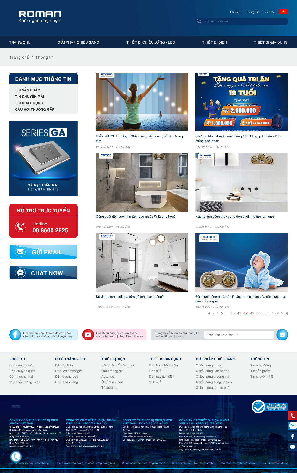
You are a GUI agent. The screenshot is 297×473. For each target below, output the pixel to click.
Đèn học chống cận (163, 365)
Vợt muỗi (155, 381)
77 (270, 313)
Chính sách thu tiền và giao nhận (143, 463)
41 (239, 313)
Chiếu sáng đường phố (212, 387)
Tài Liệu (235, 12)
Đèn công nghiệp (22, 365)
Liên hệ (270, 12)
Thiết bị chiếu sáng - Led (150, 42)
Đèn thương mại (21, 376)
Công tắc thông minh (24, 381)
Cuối (286, 314)
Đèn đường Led (66, 376)
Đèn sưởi (155, 370)
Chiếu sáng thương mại (213, 376)
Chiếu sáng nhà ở (209, 365)
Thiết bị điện (214, 42)
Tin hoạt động (29, 102)
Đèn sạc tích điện (161, 376)
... (227, 313)
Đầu (209, 314)
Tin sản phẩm (28, 89)
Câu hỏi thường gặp (35, 109)
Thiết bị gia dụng (271, 42)
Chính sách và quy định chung (29, 463)
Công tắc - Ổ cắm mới (117, 365)
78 (277, 313)
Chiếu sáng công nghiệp (214, 381)
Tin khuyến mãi (29, 96)
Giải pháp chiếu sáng (78, 42)
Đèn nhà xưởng (66, 381)
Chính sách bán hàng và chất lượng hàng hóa (85, 463)
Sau (282, 314)
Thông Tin (252, 12)
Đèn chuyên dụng (22, 370)
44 (259, 313)
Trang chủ (19, 42)
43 (252, 313)
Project (17, 358)
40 (233, 313)
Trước (213, 314)
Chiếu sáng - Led (71, 358)
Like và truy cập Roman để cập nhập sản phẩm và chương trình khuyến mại (48, 334)
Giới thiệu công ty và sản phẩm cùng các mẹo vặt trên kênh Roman (119, 334)
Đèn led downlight (68, 370)
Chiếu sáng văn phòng (212, 370)
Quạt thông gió (112, 370)
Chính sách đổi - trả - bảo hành (192, 463)
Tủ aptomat (109, 387)
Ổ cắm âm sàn (112, 381)
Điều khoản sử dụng (274, 463)
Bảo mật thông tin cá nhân (237, 463)
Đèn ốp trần (64, 365)
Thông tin (44, 57)
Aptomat (107, 376)
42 (246, 313)
